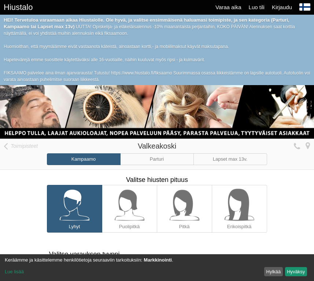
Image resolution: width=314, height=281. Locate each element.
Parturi (157, 159)
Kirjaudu (282, 7)
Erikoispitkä (239, 207)
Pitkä (184, 207)
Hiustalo (18, 7)
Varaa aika (228, 7)
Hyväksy (296, 271)
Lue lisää (14, 271)
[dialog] (157, 267)
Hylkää (273, 271)
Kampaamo (83, 159)
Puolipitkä (129, 207)
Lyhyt (74, 207)
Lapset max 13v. (230, 159)
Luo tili (257, 7)
